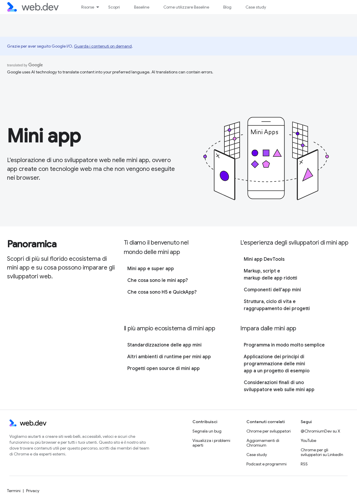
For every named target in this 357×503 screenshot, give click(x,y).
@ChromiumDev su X (320, 431)
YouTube (308, 440)
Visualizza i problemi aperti (211, 443)
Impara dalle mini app (268, 328)
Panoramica (32, 244)
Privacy (32, 490)
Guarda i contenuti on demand (103, 46)
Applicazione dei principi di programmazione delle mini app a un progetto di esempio (276, 364)
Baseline (141, 7)
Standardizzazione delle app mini (164, 345)
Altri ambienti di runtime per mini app (169, 357)
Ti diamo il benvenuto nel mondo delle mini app (156, 247)
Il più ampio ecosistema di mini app (169, 328)
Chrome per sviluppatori (268, 431)
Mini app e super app (150, 269)
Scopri (114, 7)
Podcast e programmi (266, 464)
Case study (256, 7)
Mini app (44, 136)
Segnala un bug (206, 431)
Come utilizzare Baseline (186, 7)
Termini (14, 490)
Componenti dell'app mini (272, 290)
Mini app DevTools (264, 259)
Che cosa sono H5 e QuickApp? (162, 292)
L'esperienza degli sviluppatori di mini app (294, 242)
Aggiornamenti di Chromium (262, 443)
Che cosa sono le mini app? (157, 280)
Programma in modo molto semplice (284, 345)
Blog (227, 7)
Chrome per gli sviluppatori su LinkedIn (322, 452)
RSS (304, 464)
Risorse (87, 7)
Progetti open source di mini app (163, 368)
